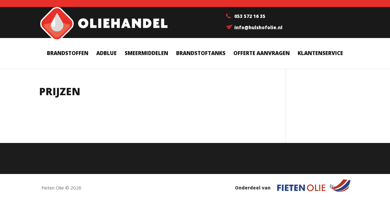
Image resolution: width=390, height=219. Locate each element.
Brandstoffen (67, 54)
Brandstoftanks (200, 54)
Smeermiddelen (146, 54)
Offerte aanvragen (261, 54)
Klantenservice (320, 54)
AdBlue (106, 54)
